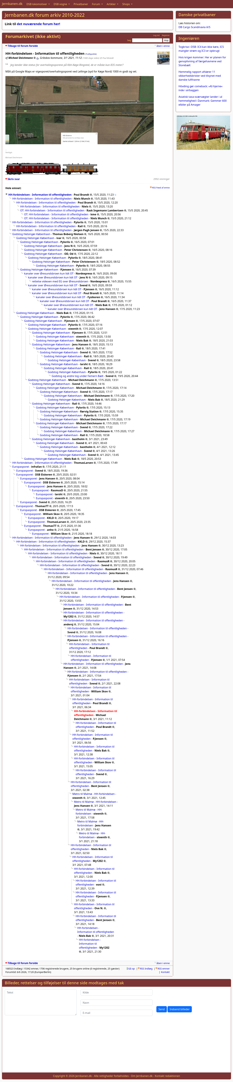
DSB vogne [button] (61, 4)
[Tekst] (41, 1002)
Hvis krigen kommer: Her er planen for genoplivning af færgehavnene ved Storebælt (202, 61)
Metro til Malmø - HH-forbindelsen (93, 794)
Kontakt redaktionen (167, 1076)
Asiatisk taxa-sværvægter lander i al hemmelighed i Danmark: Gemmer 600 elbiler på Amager (203, 100)
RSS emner (164, 968)
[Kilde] (116, 992)
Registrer (166, 35)
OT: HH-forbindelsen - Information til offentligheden (52, 210)
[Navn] (116, 1003)
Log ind (156, 35)
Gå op (131, 968)
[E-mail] (116, 1013)
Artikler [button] (111, 4)
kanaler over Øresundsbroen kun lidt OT (49, 273)
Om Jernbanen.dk (142, 1076)
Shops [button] (126, 4)
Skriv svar (14, 179)
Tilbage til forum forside (23, 46)
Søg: (129, 40)
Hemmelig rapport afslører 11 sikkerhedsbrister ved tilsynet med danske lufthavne (200, 75)
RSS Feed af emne (161, 187)
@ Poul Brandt (107, 58)
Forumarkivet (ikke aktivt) (32, 36)
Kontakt (165, 972)
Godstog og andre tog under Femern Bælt (77, 376)
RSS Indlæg (146, 968)
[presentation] (181, 995)
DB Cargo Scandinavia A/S (194, 27)
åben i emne (163, 45)
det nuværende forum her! (38, 24)
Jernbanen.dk (12, 3)
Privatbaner (81, 4)
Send (162, 1009)
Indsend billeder (180, 1009)
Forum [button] (96, 4)
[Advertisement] (116, 1047)
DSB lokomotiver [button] (37, 4)
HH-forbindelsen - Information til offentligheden (40, 194)
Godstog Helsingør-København (31, 234)
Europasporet (20, 466)
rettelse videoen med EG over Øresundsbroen (60, 281)
